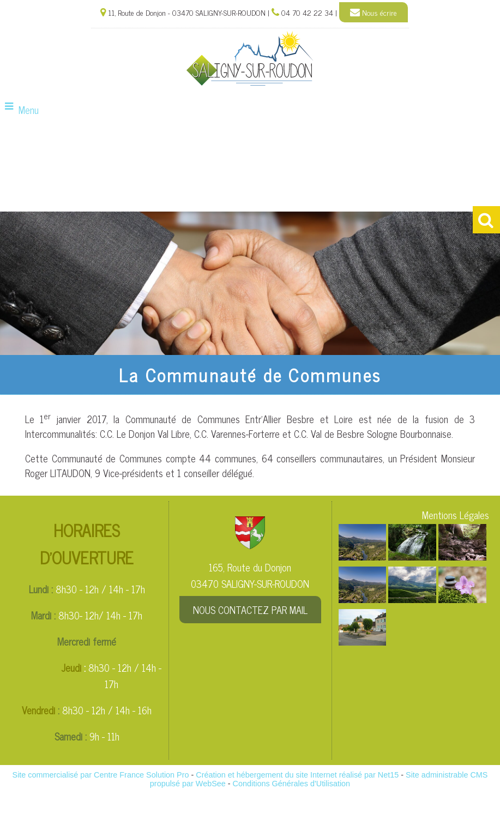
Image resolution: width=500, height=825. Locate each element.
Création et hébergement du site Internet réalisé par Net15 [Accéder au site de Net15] (297, 774)
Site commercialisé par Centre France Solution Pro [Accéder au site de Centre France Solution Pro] (101, 774)
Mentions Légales (455, 515)
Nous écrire (373, 13)
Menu (29, 109)
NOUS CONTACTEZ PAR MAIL (250, 609)
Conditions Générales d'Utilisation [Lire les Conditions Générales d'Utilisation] (292, 783)
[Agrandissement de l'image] (363, 556)
